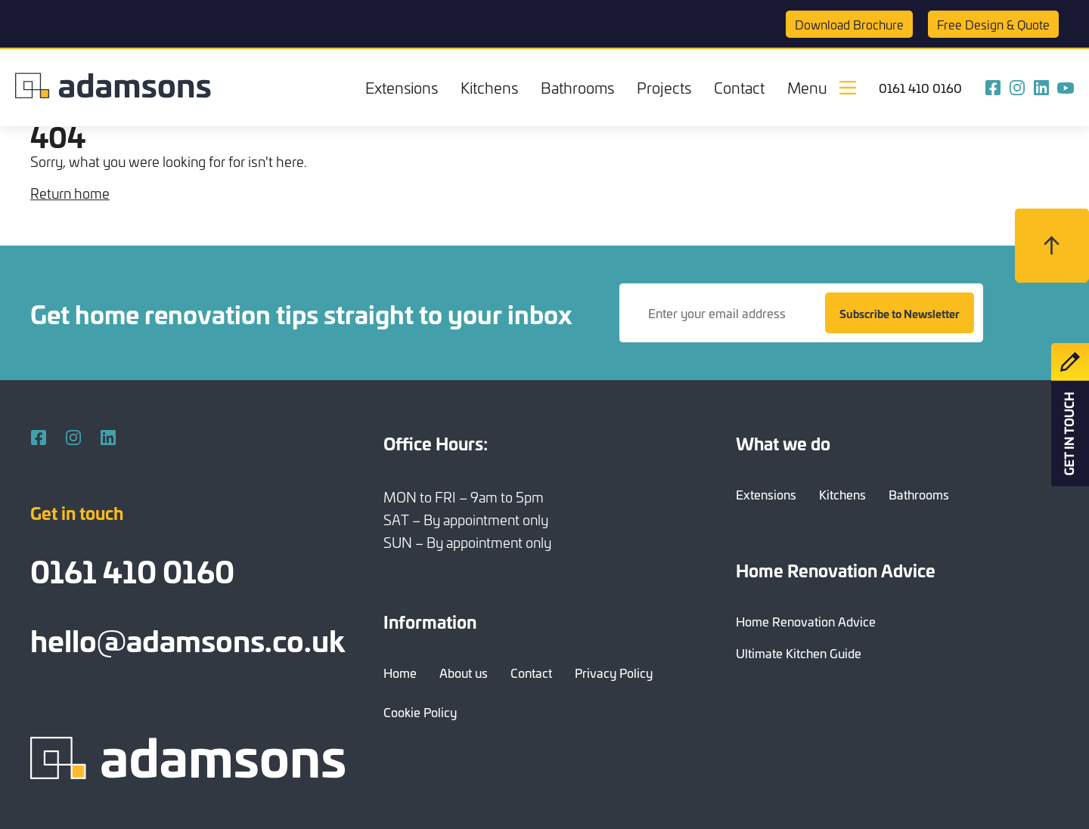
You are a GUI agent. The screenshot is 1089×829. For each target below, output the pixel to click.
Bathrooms (577, 87)
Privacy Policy (614, 672)
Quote (993, 24)
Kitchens (489, 87)
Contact (739, 87)
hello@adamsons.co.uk (187, 639)
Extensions (401, 87)
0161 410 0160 (920, 87)
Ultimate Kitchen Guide (798, 653)
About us (463, 672)
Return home (70, 193)
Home (400, 672)
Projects (664, 87)
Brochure (849, 24)
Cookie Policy (420, 712)
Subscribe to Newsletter (899, 313)
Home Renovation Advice (806, 621)
